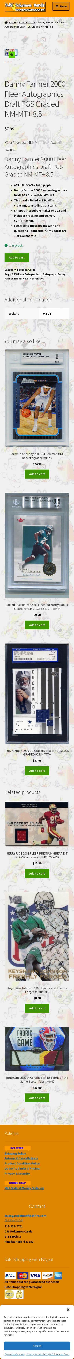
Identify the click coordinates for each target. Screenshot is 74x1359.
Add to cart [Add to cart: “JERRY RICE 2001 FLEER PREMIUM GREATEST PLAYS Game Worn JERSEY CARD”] (37, 873)
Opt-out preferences (14, 1354)
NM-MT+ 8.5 (21, 278)
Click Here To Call (13, 1220)
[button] (68, 1310)
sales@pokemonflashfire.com (25, 1216)
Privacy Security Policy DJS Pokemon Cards (47, 1354)
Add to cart (17, 257)
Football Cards (27, 22)
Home (12, 22)
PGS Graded (37, 278)
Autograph (49, 274)
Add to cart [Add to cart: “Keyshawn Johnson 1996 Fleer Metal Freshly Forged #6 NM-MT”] (37, 1008)
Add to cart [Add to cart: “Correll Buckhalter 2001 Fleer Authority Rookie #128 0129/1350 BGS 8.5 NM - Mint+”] (37, 625)
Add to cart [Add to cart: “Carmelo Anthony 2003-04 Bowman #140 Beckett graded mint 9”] (37, 474)
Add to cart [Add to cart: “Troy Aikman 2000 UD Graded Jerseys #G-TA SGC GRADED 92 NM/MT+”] (37, 771)
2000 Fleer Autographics (26, 274)
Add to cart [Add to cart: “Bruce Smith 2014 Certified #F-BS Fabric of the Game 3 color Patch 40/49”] (37, 1098)
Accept (37, 1346)
